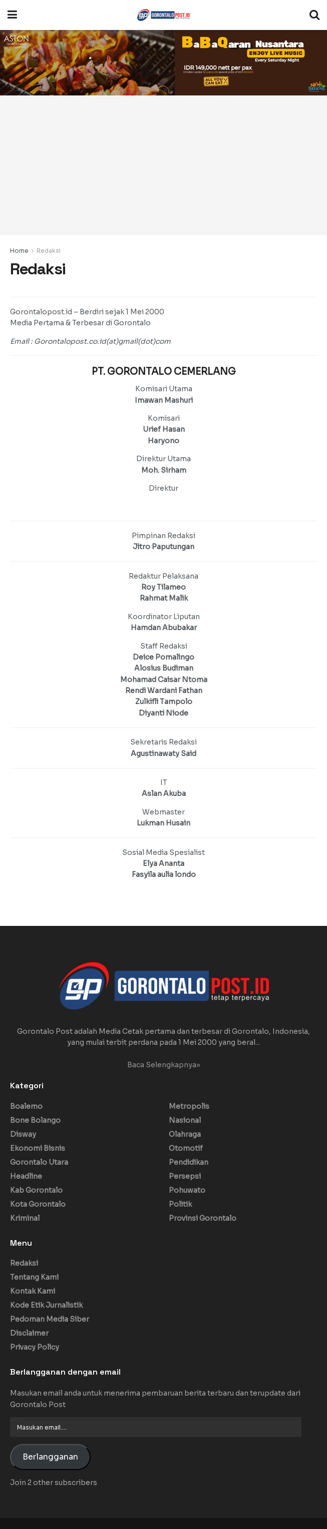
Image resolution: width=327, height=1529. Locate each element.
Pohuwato (187, 1190)
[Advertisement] (163, 165)
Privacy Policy (34, 1347)
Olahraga (185, 1134)
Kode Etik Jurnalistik (46, 1305)
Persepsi (185, 1176)
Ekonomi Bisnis (37, 1148)
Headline (26, 1176)
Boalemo (26, 1106)
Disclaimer (29, 1333)
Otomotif (186, 1148)
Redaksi (49, 250)
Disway (23, 1134)
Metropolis (189, 1106)
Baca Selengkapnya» (163, 1064)
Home (19, 250)
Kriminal (25, 1218)
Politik (180, 1204)
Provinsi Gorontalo (202, 1218)
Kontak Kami (32, 1291)
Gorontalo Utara (39, 1162)
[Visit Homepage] (163, 14)
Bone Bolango (35, 1120)
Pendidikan (188, 1162)
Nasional (185, 1120)
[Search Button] (314, 15)
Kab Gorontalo (36, 1190)
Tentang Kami (34, 1277)
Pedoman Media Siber (49, 1319)
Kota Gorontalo (38, 1204)
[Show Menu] (12, 15)
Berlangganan (50, 1457)
